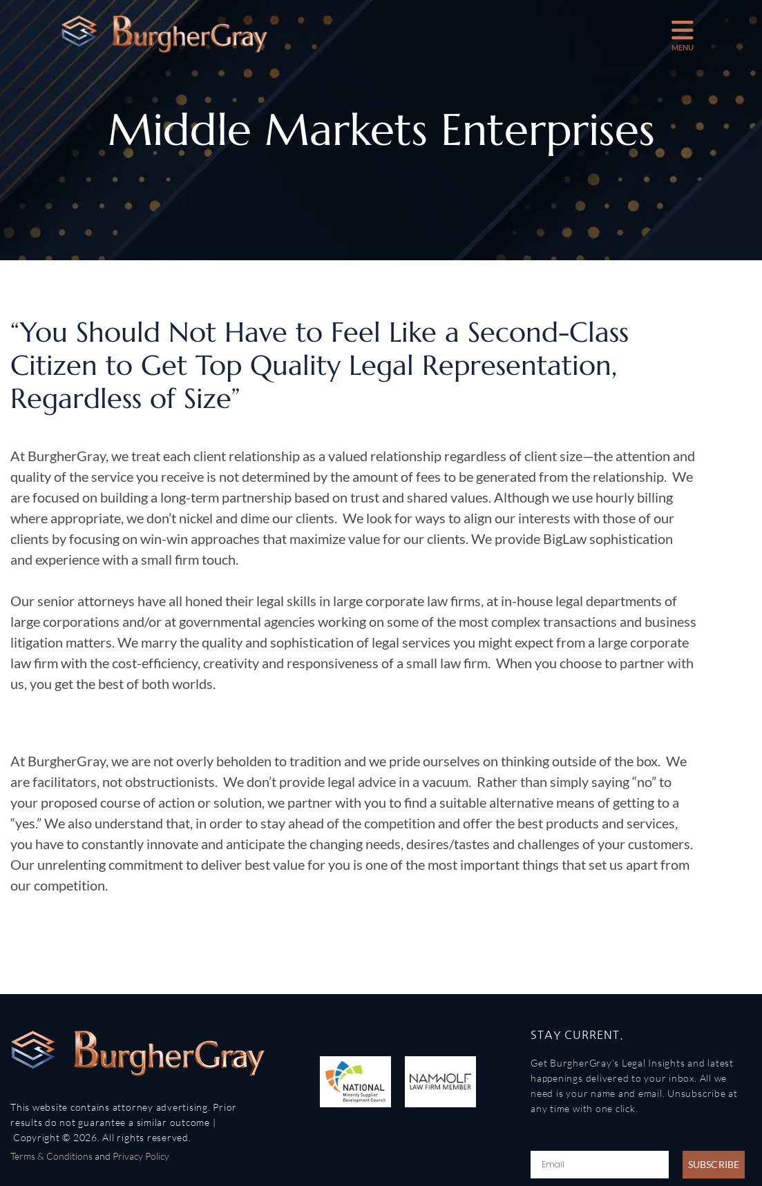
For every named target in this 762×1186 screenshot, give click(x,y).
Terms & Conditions (51, 1156)
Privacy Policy (141, 1156)
